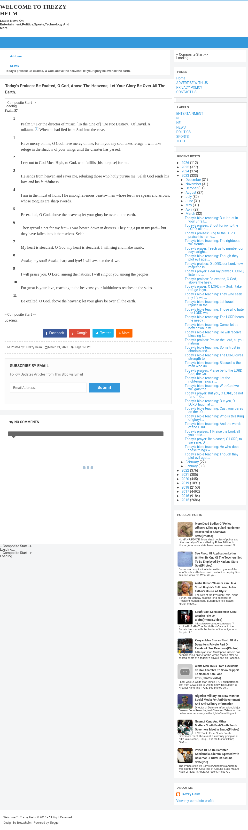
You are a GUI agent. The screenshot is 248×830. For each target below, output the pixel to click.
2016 (185, 496)
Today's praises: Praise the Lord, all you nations (214, 341)
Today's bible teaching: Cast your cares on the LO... (214, 410)
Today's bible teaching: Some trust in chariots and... (212, 349)
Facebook (55, 333)
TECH (180, 141)
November (194, 184)
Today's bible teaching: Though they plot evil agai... (211, 257)
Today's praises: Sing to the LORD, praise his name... (210, 234)
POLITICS (183, 132)
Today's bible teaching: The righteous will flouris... (212, 242)
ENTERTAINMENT (189, 113)
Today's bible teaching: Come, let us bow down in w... (211, 326)
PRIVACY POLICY (189, 87)
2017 (185, 491)
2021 (185, 474)
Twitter (103, 333)
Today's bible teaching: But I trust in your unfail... (211, 219)
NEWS (87, 347)
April (189, 209)
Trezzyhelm (24, 822)
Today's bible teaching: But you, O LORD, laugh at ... (210, 402)
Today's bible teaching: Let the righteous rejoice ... (207, 379)
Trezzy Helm (190, 794)
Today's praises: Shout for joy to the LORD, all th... (211, 227)
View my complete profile (195, 801)
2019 (185, 483)
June (190, 201)
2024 (185, 171)
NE (178, 123)
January (192, 466)
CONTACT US (186, 92)
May (189, 205)
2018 (185, 487)
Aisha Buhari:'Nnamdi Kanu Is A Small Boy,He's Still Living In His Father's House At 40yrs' (216, 587)
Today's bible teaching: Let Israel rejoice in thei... (209, 303)
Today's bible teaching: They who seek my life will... (213, 296)
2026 (185, 163)
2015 (185, 500)
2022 (185, 470)
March (191, 213)
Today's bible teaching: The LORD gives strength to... (214, 357)
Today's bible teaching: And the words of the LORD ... (213, 425)
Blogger (54, 822)
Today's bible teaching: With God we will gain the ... (212, 387)
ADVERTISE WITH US (192, 83)
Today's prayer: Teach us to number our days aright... (214, 250)
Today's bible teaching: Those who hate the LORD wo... (214, 311)
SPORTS (182, 136)
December (194, 180)
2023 (185, 175)
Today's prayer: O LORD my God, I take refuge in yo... (213, 288)
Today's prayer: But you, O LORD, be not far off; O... (214, 395)
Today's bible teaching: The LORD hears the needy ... (214, 318)
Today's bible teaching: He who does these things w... (212, 448)
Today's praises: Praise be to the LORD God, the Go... (213, 372)
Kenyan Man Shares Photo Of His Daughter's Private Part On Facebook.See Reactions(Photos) (216, 644)
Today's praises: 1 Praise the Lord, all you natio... (212, 433)
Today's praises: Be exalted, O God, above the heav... (211, 280)
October (192, 188)
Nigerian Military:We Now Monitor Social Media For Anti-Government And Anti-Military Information (217, 700)
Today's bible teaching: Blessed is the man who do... (213, 364)
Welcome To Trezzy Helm (19, 817)
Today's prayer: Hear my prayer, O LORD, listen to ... (214, 273)
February (193, 462)
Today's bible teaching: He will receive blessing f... (213, 334)
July (189, 197)
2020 (185, 479)
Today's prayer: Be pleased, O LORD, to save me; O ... (213, 440)
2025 (185, 167)
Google (79, 333)
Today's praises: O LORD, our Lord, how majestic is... (214, 265)
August (191, 192)
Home (181, 78)
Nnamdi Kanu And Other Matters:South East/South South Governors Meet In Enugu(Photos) (217, 725)
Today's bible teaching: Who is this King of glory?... (214, 418)
